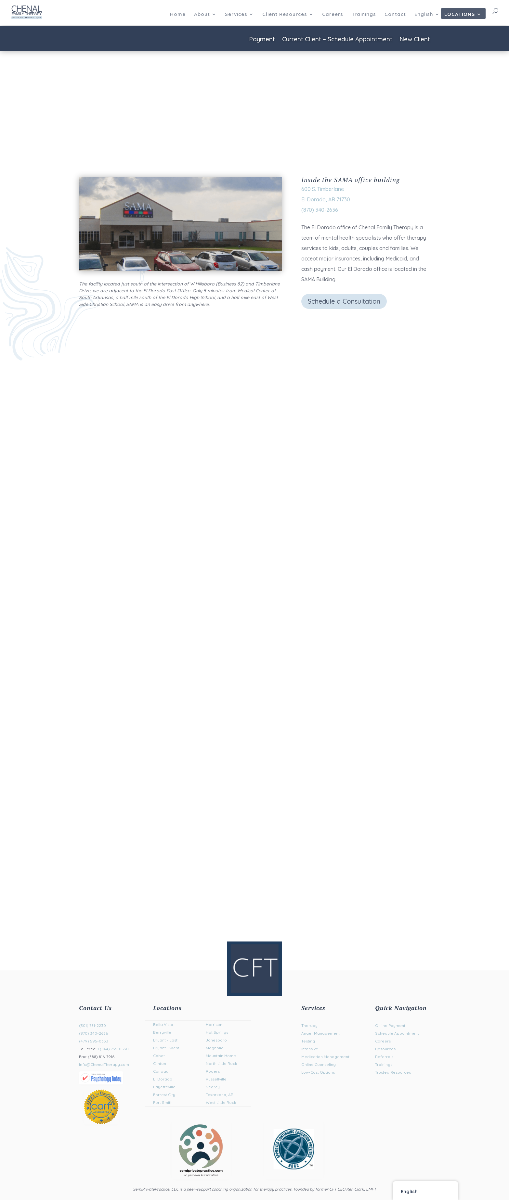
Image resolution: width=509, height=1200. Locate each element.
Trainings (364, 14)
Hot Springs (217, 1032)
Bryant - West (166, 1047)
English (423, 14)
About (202, 14)
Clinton (159, 1063)
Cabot (159, 1055)
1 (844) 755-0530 (113, 1048)
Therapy (309, 1025)
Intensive (309, 1048)
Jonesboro (216, 1040)
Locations (459, 14)
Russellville (216, 1079)
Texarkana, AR (219, 1094)
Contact (395, 14)
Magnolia (215, 1047)
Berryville (162, 1032)
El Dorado (162, 1079)
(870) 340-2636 (93, 1033)
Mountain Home (221, 1055)
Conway (160, 1071)
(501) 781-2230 (92, 1025)
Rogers (213, 1071)
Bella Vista (163, 1024)
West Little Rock (221, 1102)
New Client (414, 40)
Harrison (214, 1024)
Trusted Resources (393, 1072)
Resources (385, 1048)
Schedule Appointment (397, 1033)
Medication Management (325, 1056)
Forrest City (164, 1094)
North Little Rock (221, 1063)
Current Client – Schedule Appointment (337, 40)
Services (236, 14)
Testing (308, 1041)
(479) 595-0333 (93, 1041)
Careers (332, 14)
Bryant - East (165, 1040)
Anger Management (320, 1033)
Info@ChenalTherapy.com (104, 1064)
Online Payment (390, 1025)
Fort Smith (163, 1102)
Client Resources (284, 14)
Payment (262, 40)
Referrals (384, 1056)
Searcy (213, 1086)
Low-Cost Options (318, 1072)
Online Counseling (318, 1064)
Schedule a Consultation (344, 301)
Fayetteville (164, 1086)
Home (178, 14)
